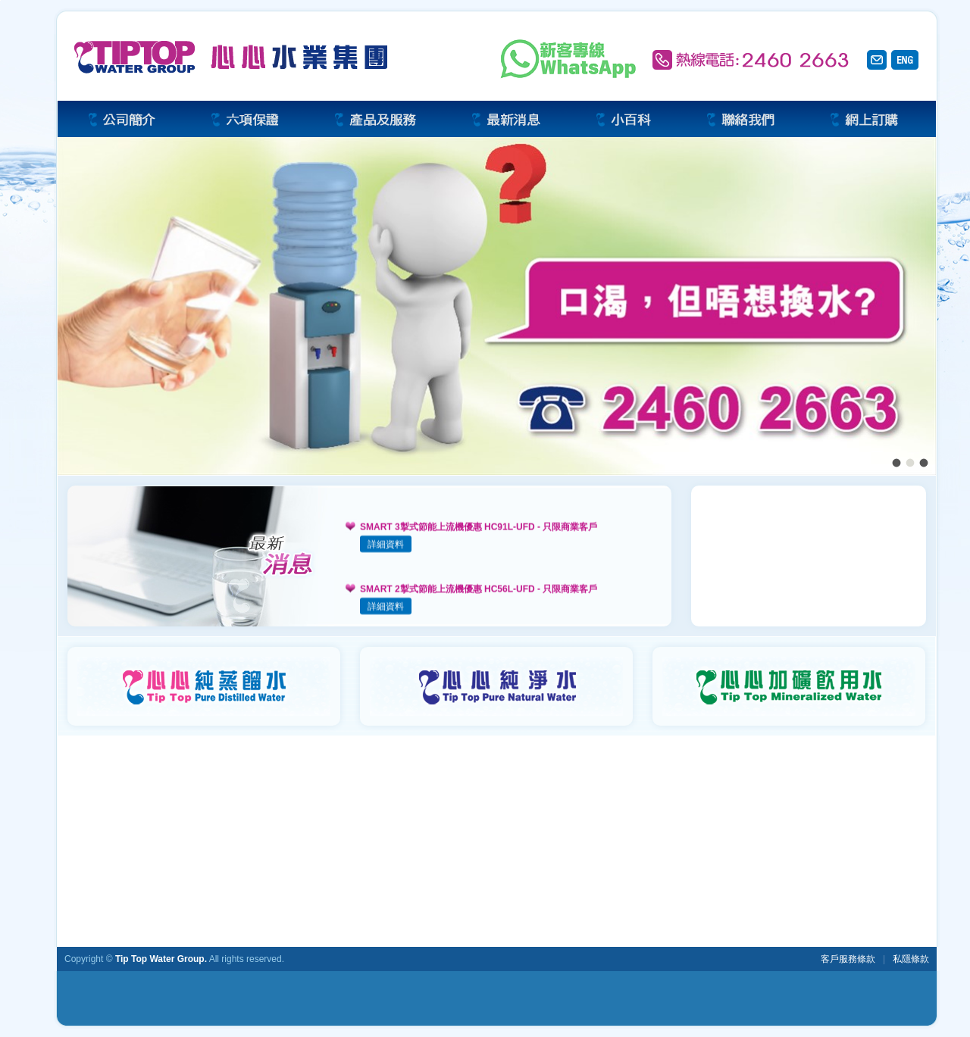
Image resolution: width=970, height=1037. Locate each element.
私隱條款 (911, 959)
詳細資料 (386, 545)
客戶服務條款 (848, 959)
